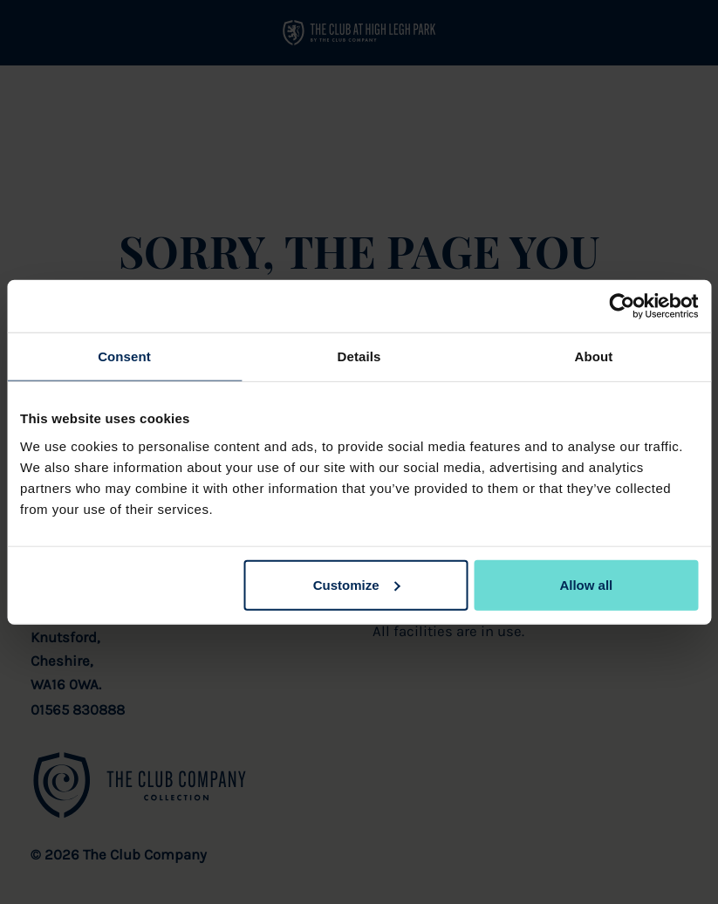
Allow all (585, 584)
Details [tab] (359, 356)
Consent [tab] (124, 356)
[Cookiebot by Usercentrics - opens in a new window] (621, 306)
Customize (356, 584)
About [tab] (594, 356)
